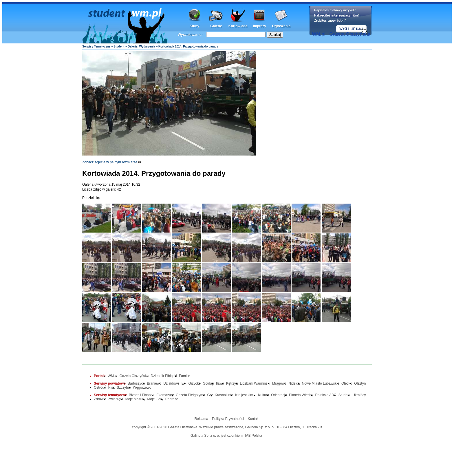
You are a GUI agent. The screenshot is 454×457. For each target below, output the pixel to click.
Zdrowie (100, 399)
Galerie (216, 26)
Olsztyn (360, 383)
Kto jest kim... (245, 395)
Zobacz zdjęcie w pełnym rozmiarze (111, 162)
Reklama (201, 419)
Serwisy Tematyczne (96, 46)
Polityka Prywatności (228, 419)
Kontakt (254, 419)
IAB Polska (253, 436)
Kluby (194, 26)
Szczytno (124, 387)
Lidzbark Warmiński (255, 383)
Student (119, 46)
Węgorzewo (142, 387)
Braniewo (154, 383)
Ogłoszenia (281, 26)
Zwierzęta (115, 399)
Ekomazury (165, 395)
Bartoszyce (136, 383)
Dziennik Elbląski (164, 376)
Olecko (346, 383)
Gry (210, 395)
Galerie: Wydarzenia (141, 46)
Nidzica (294, 383)
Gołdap (208, 383)
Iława (220, 383)
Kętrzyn (232, 383)
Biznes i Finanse (141, 395)
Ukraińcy (359, 395)
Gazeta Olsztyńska (349, 34)
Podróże (171, 399)
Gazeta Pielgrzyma (190, 395)
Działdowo (171, 383)
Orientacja (279, 395)
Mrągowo (279, 383)
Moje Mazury (135, 399)
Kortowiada (237, 26)
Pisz (111, 387)
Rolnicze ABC (325, 395)
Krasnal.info (224, 395)
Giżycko (194, 383)
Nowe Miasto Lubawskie (320, 383)
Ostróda (100, 387)
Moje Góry (155, 399)
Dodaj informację (340, 20)
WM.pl (318, 34)
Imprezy (259, 26)
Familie (184, 376)
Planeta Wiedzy (301, 395)
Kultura (263, 395)
